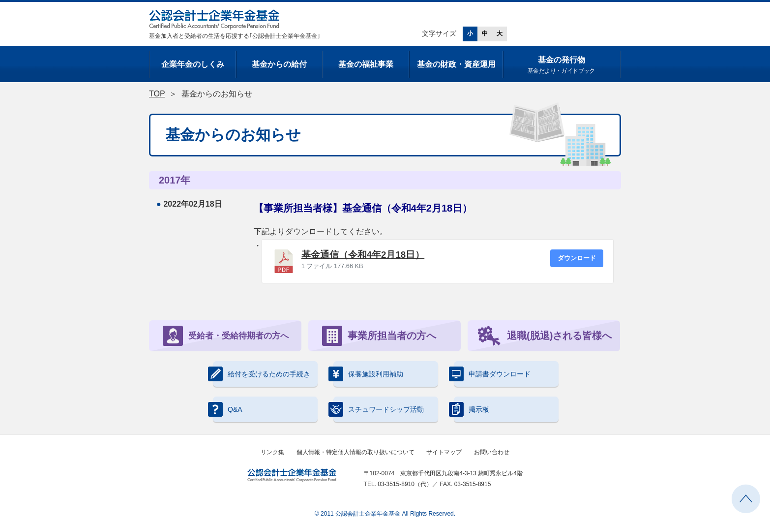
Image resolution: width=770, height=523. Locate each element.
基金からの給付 (279, 64)
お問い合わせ (491, 452)
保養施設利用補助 (368, 374)
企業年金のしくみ (192, 64)
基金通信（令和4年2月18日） (363, 254)
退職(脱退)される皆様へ (544, 336)
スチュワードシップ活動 (378, 409)
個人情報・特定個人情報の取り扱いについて (355, 452)
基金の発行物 (561, 66)
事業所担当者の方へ (379, 336)
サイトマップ (444, 452)
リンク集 (272, 452)
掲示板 (471, 409)
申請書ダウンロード (492, 374)
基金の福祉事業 (365, 64)
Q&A (227, 409)
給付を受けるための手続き (261, 374)
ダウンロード (577, 258)
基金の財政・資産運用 (456, 64)
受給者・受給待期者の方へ (226, 336)
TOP (157, 94)
